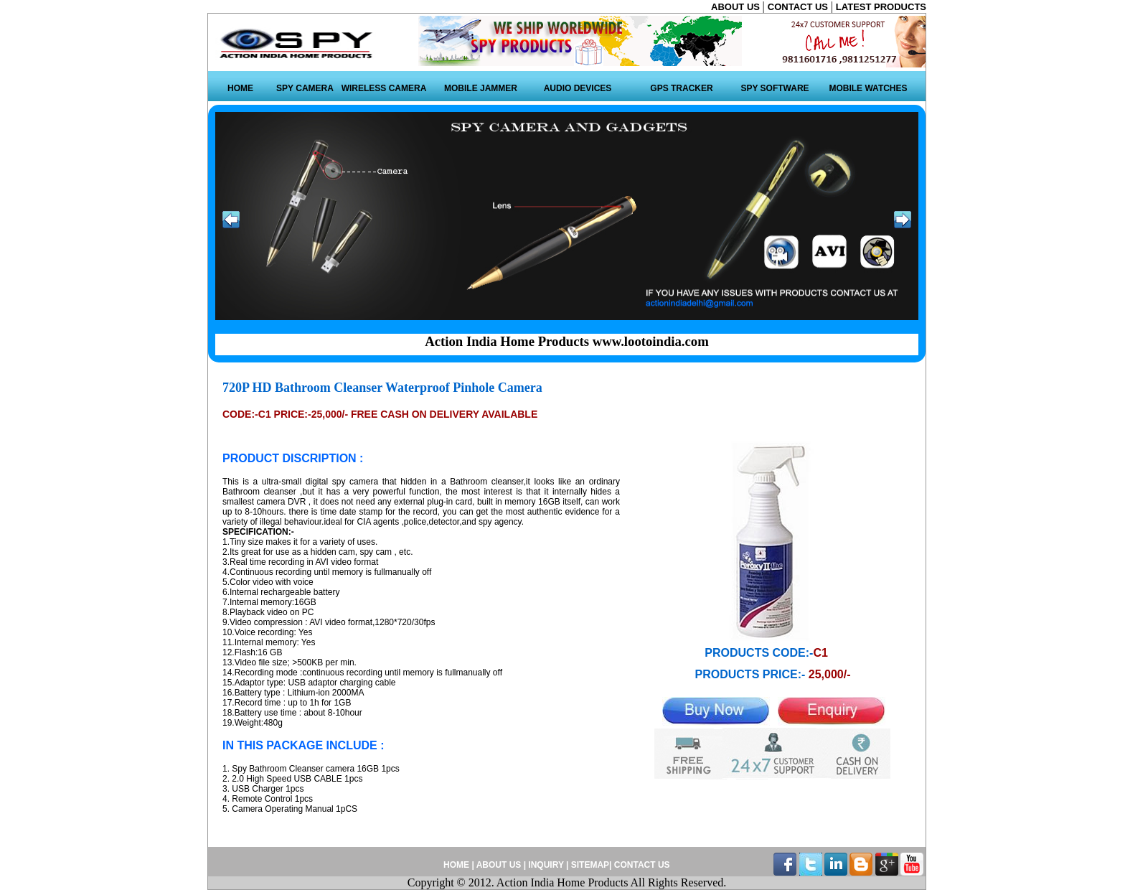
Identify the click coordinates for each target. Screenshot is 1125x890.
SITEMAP (590, 865)
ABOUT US (737, 6)
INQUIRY (545, 865)
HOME (240, 88)
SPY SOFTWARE (774, 88)
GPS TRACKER (681, 88)
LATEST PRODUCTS (881, 6)
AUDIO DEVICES (578, 88)
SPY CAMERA (305, 88)
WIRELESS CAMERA (384, 88)
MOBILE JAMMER (480, 88)
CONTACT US (799, 6)
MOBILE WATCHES (868, 88)
